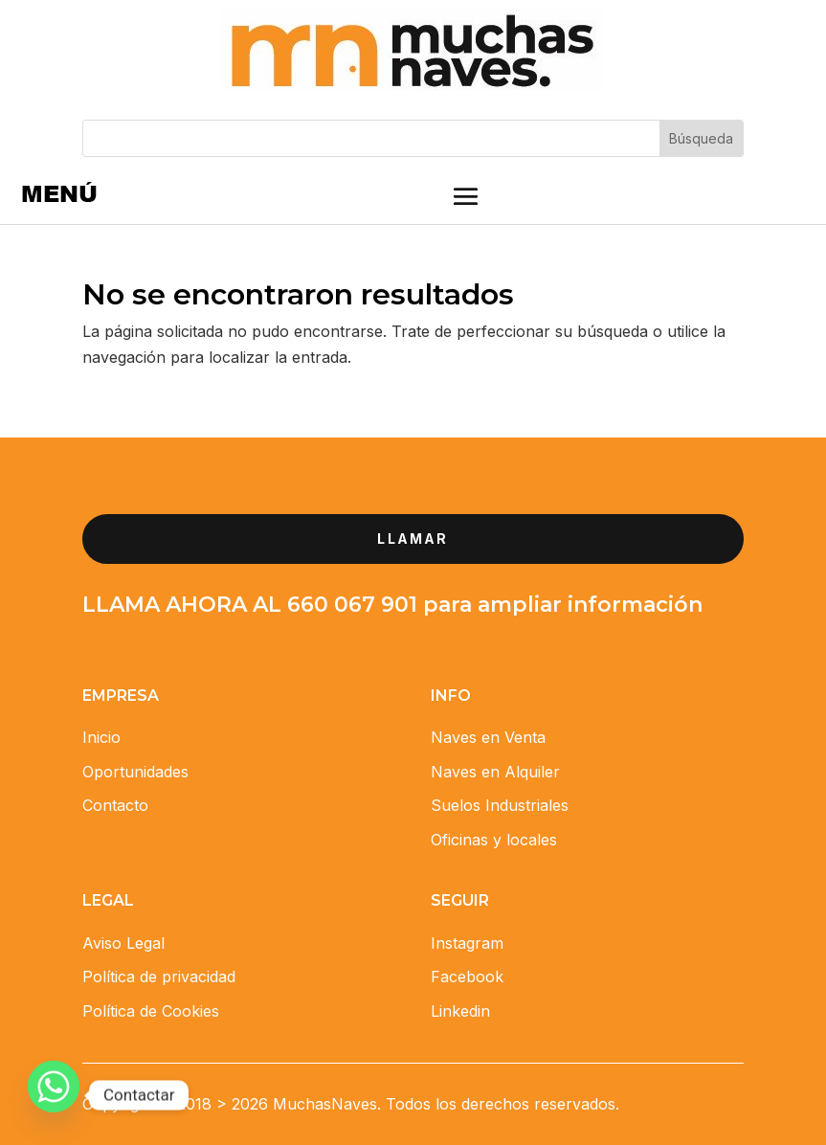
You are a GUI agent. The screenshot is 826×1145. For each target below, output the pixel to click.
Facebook (467, 976)
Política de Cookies (150, 1011)
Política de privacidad (158, 976)
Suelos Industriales (500, 805)
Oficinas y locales (494, 839)
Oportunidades (135, 771)
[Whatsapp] (53, 1095)
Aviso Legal (123, 943)
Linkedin (460, 1011)
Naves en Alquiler (495, 771)
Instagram (467, 943)
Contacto (115, 805)
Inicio (101, 737)
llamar (412, 538)
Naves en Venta (488, 737)
